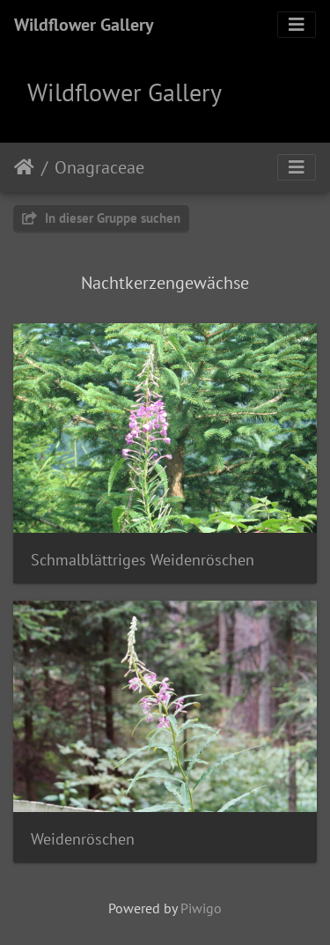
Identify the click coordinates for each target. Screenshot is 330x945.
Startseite (24, 167)
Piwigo (201, 908)
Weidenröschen (83, 839)
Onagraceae (99, 167)
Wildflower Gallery (84, 24)
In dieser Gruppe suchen (101, 218)
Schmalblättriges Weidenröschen (142, 559)
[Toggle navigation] (296, 24)
